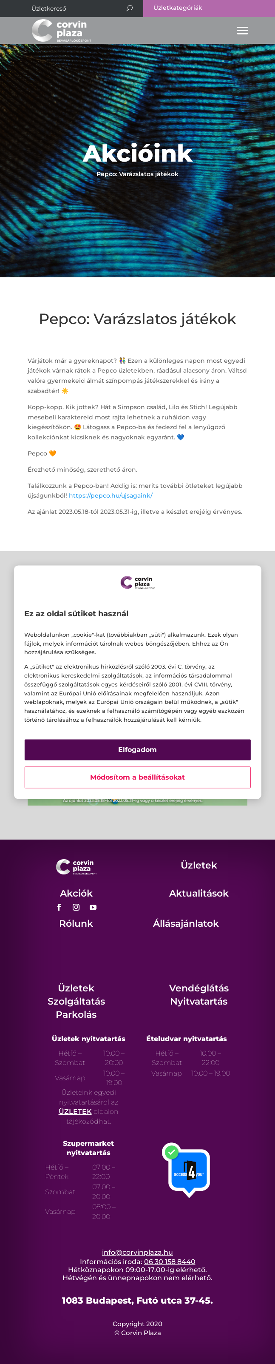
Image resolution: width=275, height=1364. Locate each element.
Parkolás (76, 1014)
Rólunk (76, 923)
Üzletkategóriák (177, 7)
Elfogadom (137, 750)
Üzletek (199, 865)
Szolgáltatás (76, 1001)
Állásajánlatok (186, 923)
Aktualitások (199, 893)
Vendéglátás (199, 988)
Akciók (76, 893)
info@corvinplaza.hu (137, 1252)
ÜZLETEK (75, 1112)
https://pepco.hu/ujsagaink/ (111, 495)
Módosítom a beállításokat (137, 777)
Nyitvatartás (198, 1001)
